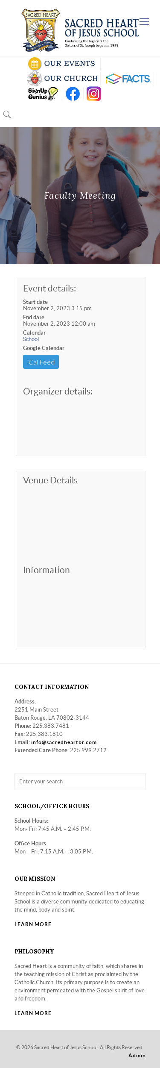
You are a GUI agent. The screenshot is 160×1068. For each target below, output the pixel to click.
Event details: (49, 288)
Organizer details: (58, 391)
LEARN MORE (33, 924)
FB (72, 93)
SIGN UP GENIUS (43, 93)
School (31, 339)
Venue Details (50, 480)
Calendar (34, 333)
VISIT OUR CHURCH (62, 78)
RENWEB (127, 78)
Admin (137, 1055)
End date (33, 317)
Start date (35, 302)
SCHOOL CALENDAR (62, 63)
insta (94, 93)
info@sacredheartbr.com (64, 742)
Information (46, 570)
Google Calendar (43, 348)
